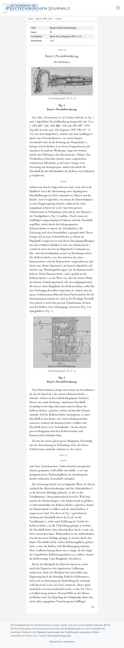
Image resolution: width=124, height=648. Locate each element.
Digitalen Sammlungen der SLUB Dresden (58, 632)
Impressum (69, 641)
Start (30, 18)
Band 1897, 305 (44, 18)
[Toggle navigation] (118, 8)
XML (52, 40)
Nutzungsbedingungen (59, 635)
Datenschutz (55, 641)
